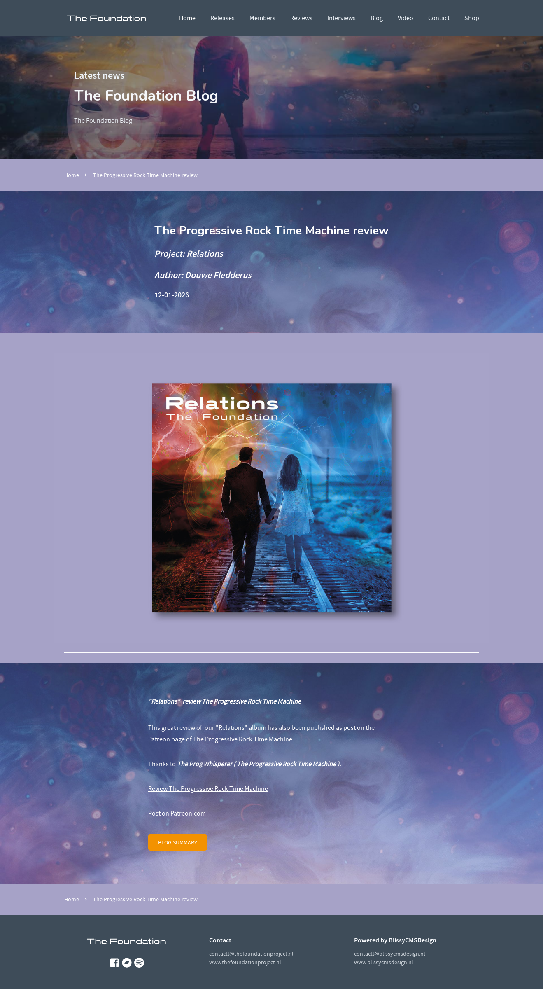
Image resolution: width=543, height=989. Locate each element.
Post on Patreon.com (177, 813)
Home (187, 18)
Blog (377, 18)
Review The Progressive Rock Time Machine (208, 789)
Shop (471, 18)
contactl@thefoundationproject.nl (251, 953)
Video (405, 18)
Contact (439, 18)
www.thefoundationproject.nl (245, 962)
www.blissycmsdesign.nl (383, 962)
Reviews (301, 18)
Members (262, 18)
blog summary (177, 842)
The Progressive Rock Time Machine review (145, 175)
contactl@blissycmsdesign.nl (389, 953)
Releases (222, 18)
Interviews (341, 18)
